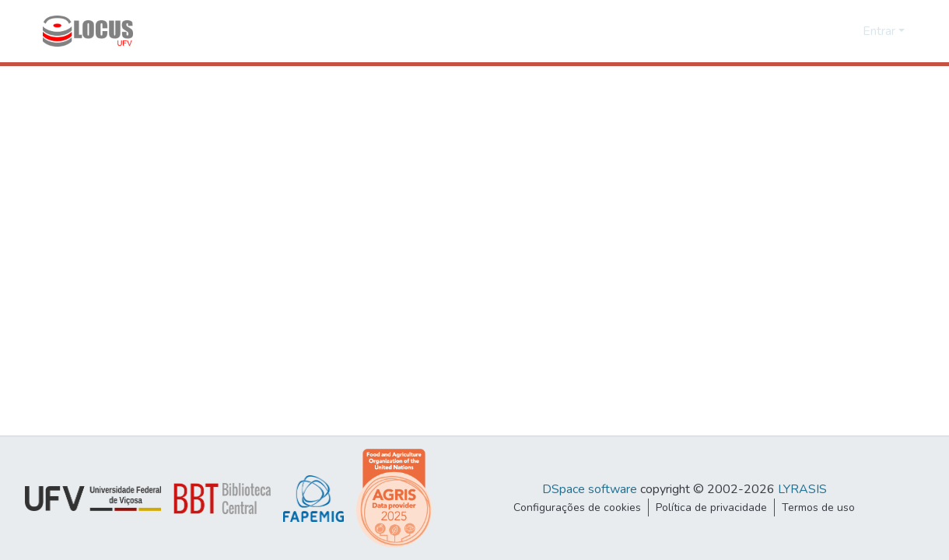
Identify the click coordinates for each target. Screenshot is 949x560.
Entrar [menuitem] (879, 31)
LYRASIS (802, 489)
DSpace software (589, 489)
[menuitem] (848, 31)
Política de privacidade (711, 507)
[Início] (88, 31)
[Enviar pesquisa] (825, 31)
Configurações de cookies (577, 507)
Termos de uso (818, 507)
